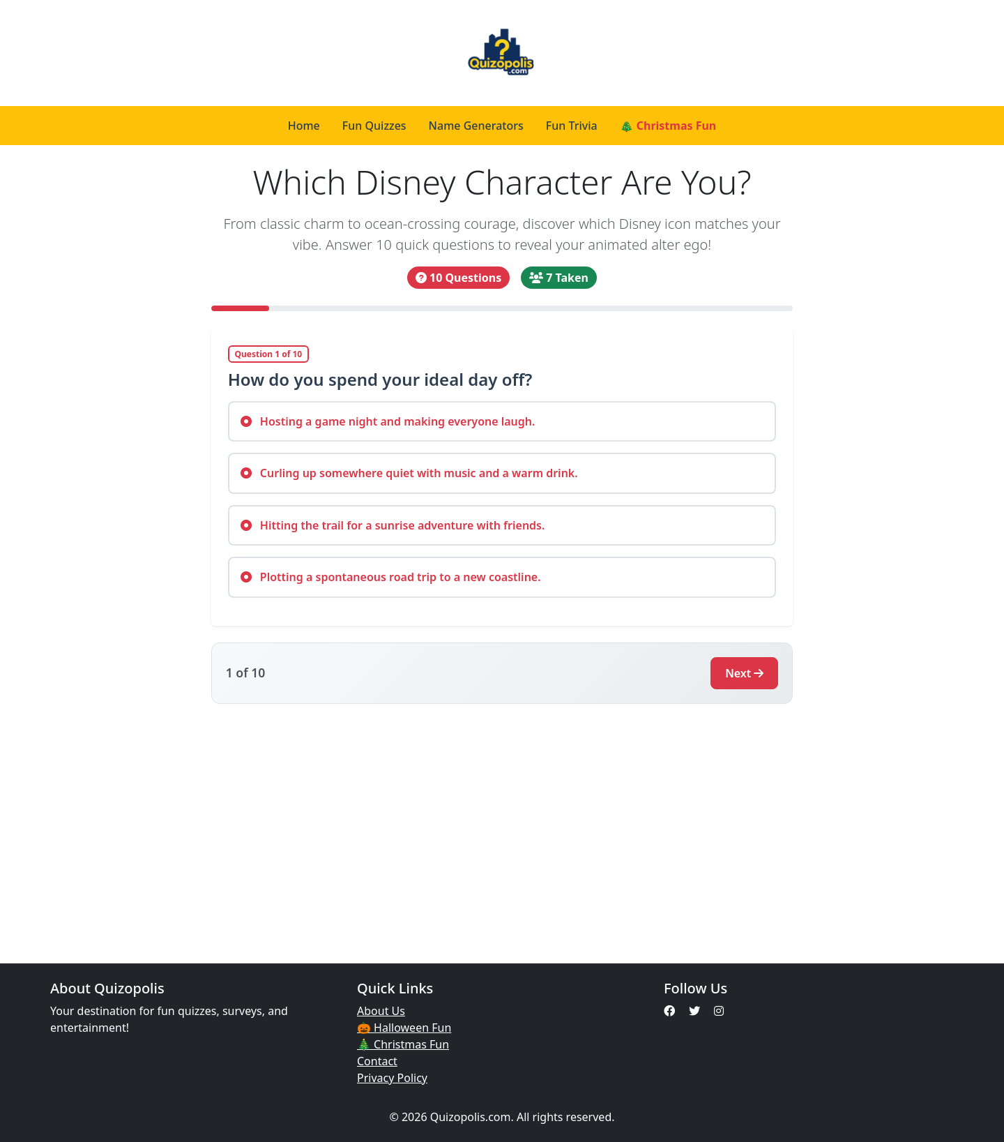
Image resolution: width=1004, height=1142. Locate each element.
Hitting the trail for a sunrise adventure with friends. (393, 525)
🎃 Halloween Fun (404, 1027)
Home (304, 125)
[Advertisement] (502, 825)
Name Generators (476, 125)
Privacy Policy (392, 1077)
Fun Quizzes (374, 125)
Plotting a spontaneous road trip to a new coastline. (391, 577)
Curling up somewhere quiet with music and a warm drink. (409, 473)
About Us (381, 1011)
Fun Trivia (572, 125)
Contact (377, 1061)
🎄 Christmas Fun (668, 125)
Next (744, 673)
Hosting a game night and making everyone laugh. (388, 421)
